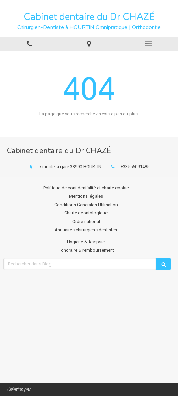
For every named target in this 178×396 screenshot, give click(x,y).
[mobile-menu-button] (148, 43)
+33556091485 (135, 166)
